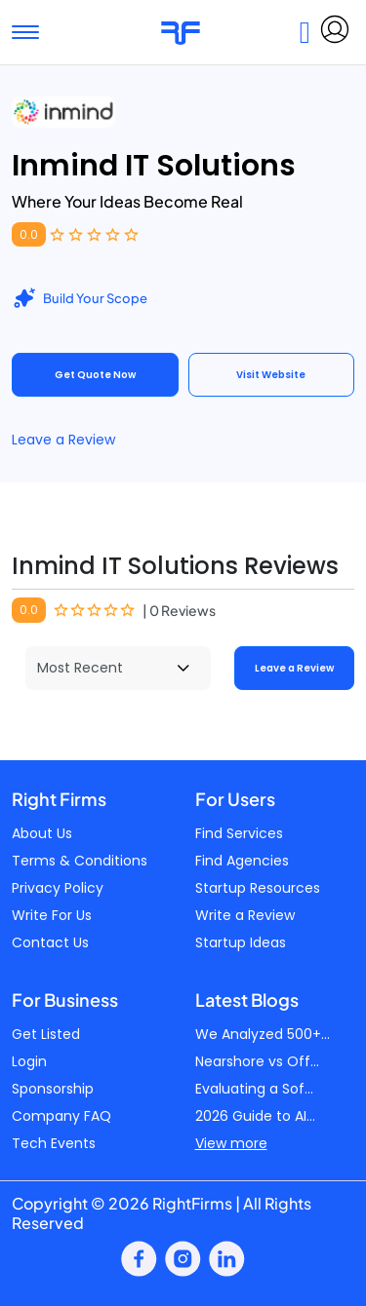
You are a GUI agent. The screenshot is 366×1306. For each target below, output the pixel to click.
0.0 (29, 234)
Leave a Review (63, 439)
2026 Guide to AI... (255, 1116)
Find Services (239, 833)
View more (231, 1143)
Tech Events (54, 1143)
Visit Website (270, 374)
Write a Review (245, 915)
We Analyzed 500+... (262, 1034)
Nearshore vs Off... (257, 1061)
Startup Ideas (240, 942)
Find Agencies (242, 860)
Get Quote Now (95, 374)
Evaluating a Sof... (254, 1088)
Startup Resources (257, 888)
